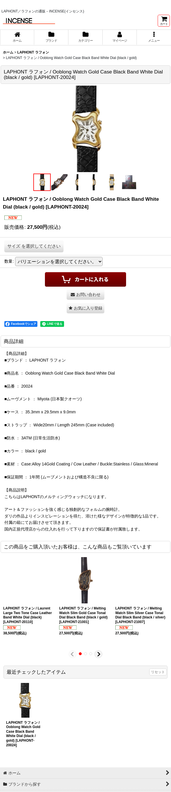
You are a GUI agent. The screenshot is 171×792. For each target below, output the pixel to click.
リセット (158, 672)
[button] (154, 37)
